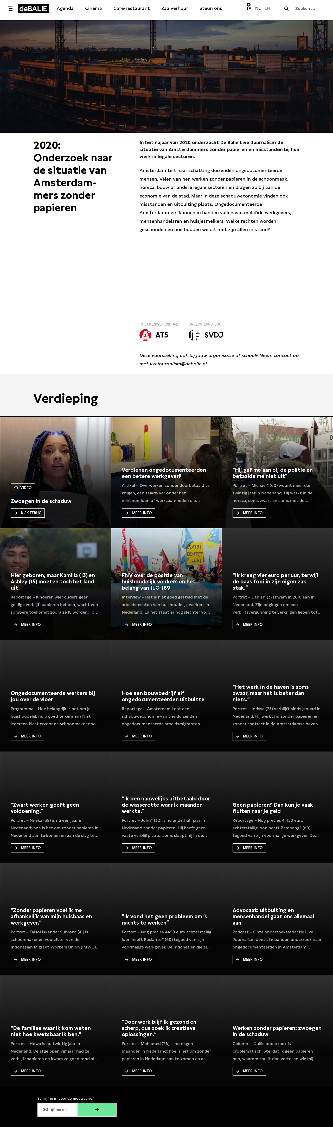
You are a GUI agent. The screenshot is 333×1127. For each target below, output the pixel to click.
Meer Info (138, 513)
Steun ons (211, 8)
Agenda (65, 8)
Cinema (93, 8)
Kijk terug (27, 513)
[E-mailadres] (57, 1109)
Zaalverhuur (174, 8)
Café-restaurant (131, 8)
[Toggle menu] (10, 9)
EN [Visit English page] (267, 8)
